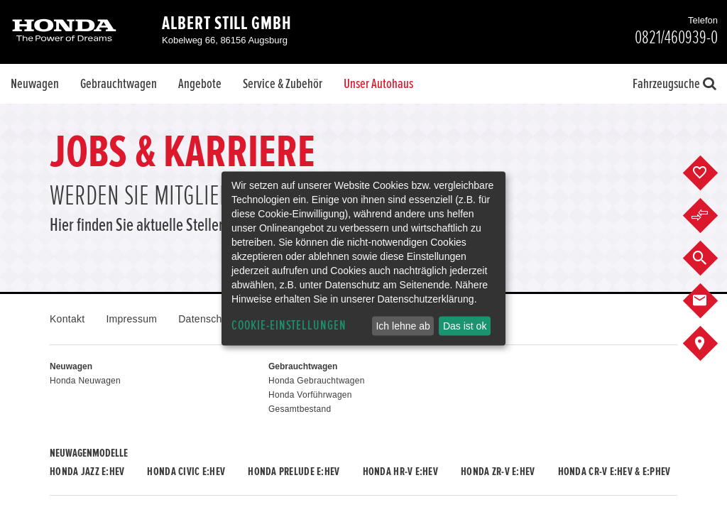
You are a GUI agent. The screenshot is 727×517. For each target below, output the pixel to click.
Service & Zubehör (282, 84)
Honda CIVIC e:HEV (186, 471)
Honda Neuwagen (85, 381)
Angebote (200, 84)
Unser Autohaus (378, 84)
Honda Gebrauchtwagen (316, 381)
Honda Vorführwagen (310, 395)
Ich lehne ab (403, 326)
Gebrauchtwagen (118, 84)
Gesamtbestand (299, 409)
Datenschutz (207, 319)
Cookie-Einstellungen (288, 325)
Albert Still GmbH (227, 23)
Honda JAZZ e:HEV (87, 471)
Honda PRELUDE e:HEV (293, 471)
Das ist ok (464, 326)
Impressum (131, 319)
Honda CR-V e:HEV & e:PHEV (614, 471)
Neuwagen (35, 84)
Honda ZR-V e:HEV (498, 471)
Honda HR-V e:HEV (400, 471)
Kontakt (67, 319)
